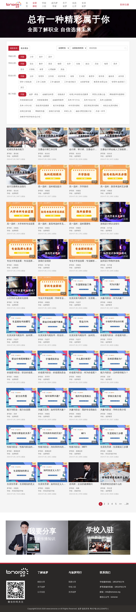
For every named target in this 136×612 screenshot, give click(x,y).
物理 (59, 64)
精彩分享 (41, 582)
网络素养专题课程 (117, 94)
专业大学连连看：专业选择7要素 (22, 261)
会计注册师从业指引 (16, 186)
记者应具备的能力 (15, 149)
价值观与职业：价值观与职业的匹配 (117, 335)
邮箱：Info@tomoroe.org (110, 592)
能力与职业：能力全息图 (18, 410)
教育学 (91, 76)
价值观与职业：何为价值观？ (83, 372)
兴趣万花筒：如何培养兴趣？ (52, 410)
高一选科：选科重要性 (79, 224)
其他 (62, 69)
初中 (41, 57)
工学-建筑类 (55, 82)
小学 (31, 57)
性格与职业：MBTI (78, 447)
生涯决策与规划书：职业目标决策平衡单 (57, 335)
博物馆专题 (39, 111)
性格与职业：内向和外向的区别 (53, 447)
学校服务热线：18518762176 (112, 582)
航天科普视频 (58, 105)
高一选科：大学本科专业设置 (21, 224)
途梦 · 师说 (33, 94)
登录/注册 (124, 4)
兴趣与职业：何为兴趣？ (112, 298)
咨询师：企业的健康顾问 (81, 484)
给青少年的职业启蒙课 (78, 94)
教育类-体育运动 (100, 82)
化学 (69, 64)
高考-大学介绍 (26, 105)
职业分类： (13, 76)
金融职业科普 (48, 94)
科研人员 (68, 111)
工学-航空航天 (70, 82)
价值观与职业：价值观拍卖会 (52, 372)
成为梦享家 (55, 4)
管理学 (41, 76)
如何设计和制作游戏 (110, 261)
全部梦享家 (85, 82)
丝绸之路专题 (25, 111)
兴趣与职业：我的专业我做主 (83, 410)
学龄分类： (13, 56)
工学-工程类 (41, 82)
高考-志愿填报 (106, 100)
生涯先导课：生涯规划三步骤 (114, 447)
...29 (126, 504)
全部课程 (36, 4)
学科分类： (13, 63)
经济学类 (61, 76)
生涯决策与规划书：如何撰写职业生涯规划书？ (29, 335)
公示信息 (41, 592)
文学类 (51, 76)
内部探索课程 (42, 100)
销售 (72, 76)
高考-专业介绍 (90, 100)
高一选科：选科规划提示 (49, 186)
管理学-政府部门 (118, 82)
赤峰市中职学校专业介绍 (30, 117)
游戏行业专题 (54, 111)
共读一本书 (100, 111)
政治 (87, 64)
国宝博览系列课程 (91, 105)
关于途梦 (66, 4)
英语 (50, 64)
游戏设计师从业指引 (110, 224)
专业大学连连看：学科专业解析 (53, 298)
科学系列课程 (74, 105)
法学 (31, 76)
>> (120, 504)
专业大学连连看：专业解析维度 (84, 261)
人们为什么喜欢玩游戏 (17, 298)
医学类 (101, 76)
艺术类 (82, 76)
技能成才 (61, 94)
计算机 (32, 69)
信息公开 (75, 4)
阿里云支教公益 (98, 94)
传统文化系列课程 (110, 105)
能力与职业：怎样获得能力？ (114, 372)
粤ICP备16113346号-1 (99, 609)
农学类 (121, 76)
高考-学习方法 (74, 100)
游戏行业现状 (44, 261)
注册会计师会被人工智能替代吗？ (116, 149)
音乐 (22, 69)
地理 (106, 64)
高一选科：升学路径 (78, 186)
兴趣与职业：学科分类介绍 (113, 410)
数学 (41, 64)
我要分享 (72, 582)
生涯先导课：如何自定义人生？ (53, 484)
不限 (22, 57)
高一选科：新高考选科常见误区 (53, 224)
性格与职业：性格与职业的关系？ (23, 447)
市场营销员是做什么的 (111, 484)
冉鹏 (77, 488)
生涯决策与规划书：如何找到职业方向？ (88, 335)
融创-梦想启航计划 (83, 111)
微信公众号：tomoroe (109, 597)
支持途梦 (85, 4)
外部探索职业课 (26, 100)
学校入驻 (45, 4)
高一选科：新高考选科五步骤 (114, 186)
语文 (31, 64)
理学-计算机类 (26, 82)
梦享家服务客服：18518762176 (113, 587)
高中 (50, 57)
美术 (115, 64)
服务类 (111, 76)
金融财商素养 (58, 100)
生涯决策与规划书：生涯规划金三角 (86, 298)
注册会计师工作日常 (47, 149)
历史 (97, 64)
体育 (41, 69)
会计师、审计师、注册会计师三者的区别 (88, 149)
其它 (22, 87)
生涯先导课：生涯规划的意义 (21, 484)
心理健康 (52, 69)
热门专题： (13, 94)
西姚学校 (77, 491)
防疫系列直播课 (42, 105)
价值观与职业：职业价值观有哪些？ (24, 372)
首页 (27, 4)
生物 (78, 64)
